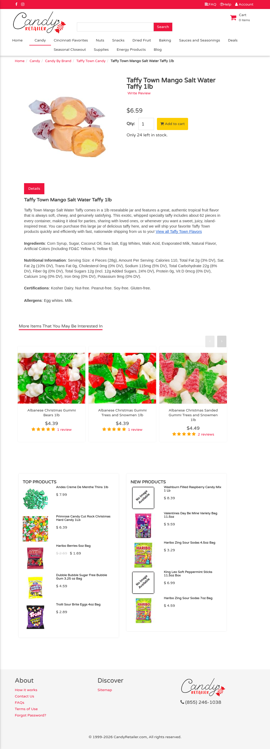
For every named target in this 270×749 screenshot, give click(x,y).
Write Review (139, 93)
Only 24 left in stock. (147, 135)
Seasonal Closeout (70, 49)
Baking (165, 40)
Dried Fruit (141, 40)
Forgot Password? (30, 715)
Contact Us (24, 696)
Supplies (101, 49)
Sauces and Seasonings (199, 40)
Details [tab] (34, 188)
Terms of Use (26, 709)
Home (17, 40)
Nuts (100, 40)
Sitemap (104, 690)
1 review (64, 429)
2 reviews (206, 434)
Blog (158, 49)
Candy (40, 40)
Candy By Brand (58, 61)
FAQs (19, 702)
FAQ (210, 4)
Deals (233, 40)
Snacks (118, 40)
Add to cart (172, 124)
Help (225, 4)
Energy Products (131, 49)
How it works (26, 690)
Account (244, 4)
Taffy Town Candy (90, 61)
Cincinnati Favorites (71, 40)
